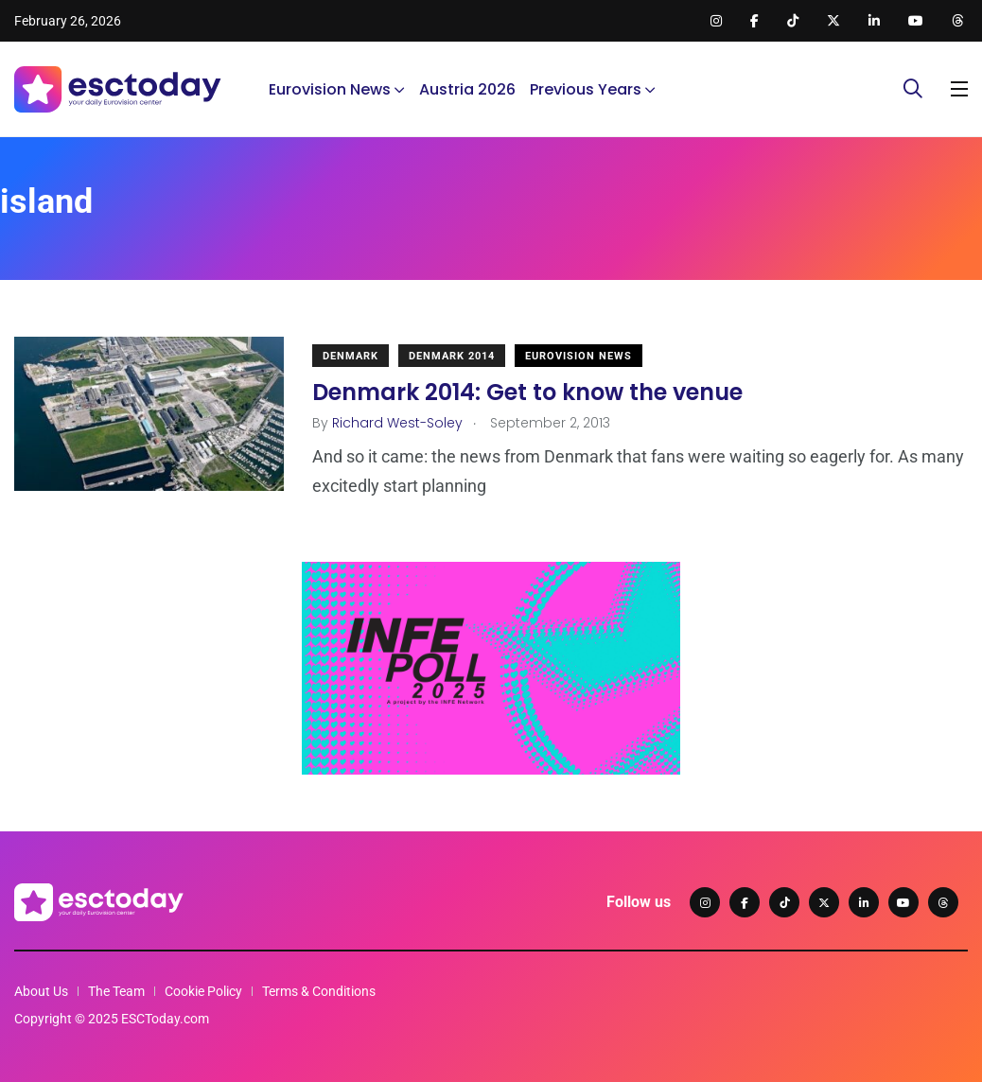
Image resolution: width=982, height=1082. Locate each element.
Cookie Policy (203, 991)
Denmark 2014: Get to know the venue (527, 392)
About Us (41, 991)
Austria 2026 (467, 89)
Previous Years (585, 89)
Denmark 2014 (452, 356)
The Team (116, 991)
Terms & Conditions (319, 991)
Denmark (350, 356)
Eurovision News (330, 89)
